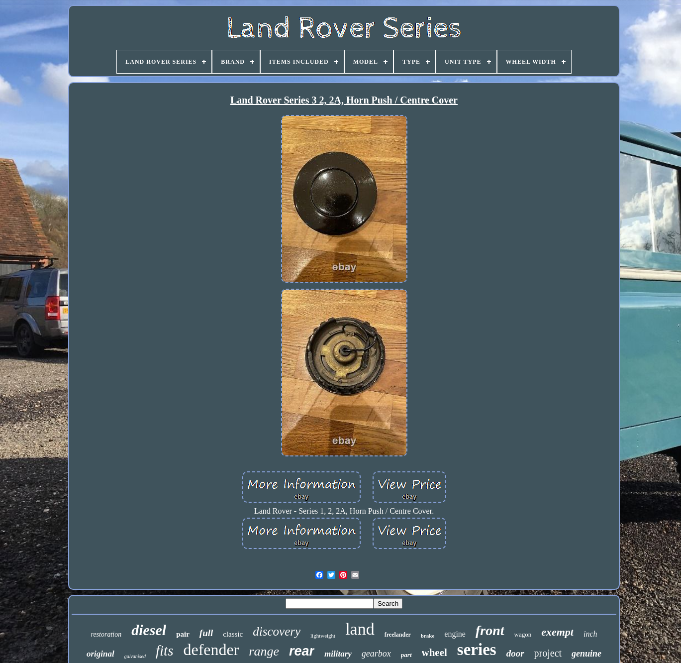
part (406, 655)
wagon (523, 634)
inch (590, 634)
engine (455, 634)
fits (164, 651)
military (338, 654)
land (360, 629)
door (515, 653)
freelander (398, 634)
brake (428, 636)
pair (183, 634)
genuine (586, 654)
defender (211, 650)
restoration (106, 634)
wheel (434, 653)
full (206, 633)
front (490, 630)
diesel (148, 630)
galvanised (135, 656)
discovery (276, 631)
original (100, 654)
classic (233, 634)
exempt (557, 632)
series (476, 650)
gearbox (376, 654)
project (548, 653)
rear (301, 651)
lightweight (322, 636)
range (264, 651)
